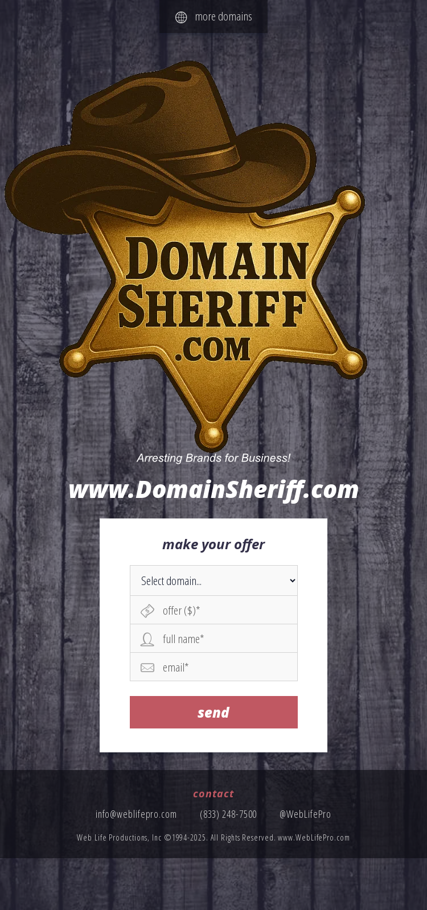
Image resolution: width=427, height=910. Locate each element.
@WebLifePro (305, 814)
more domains (213, 16)
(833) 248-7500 (228, 814)
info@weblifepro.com (136, 814)
